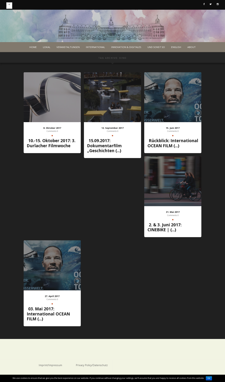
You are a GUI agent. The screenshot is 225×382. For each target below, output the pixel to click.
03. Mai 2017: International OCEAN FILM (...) (48, 314)
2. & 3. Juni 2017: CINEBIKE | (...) (164, 227)
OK (209, 378)
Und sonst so (156, 47)
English (176, 47)
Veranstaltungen (68, 47)
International (95, 47)
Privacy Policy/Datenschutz (92, 365)
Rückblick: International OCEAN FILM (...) (172, 143)
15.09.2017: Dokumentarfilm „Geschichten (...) (104, 145)
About (191, 47)
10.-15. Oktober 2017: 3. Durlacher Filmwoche (51, 143)
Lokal (46, 47)
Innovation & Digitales (126, 47)
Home (33, 47)
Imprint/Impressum (50, 365)
